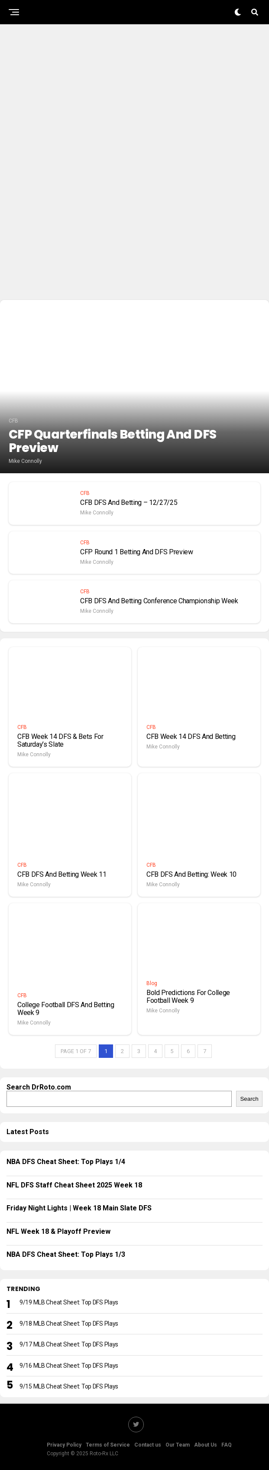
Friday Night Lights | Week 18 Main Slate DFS (79, 1208)
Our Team (177, 1445)
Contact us (147, 1445)
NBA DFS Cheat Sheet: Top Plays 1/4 (65, 1162)
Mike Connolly (25, 461)
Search (249, 1099)
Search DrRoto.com (38, 1087)
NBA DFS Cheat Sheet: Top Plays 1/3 (65, 1254)
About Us (205, 1445)
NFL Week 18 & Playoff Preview (58, 1231)
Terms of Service (108, 1445)
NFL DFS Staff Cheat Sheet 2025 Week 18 (74, 1185)
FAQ (226, 1445)
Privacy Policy (64, 1445)
